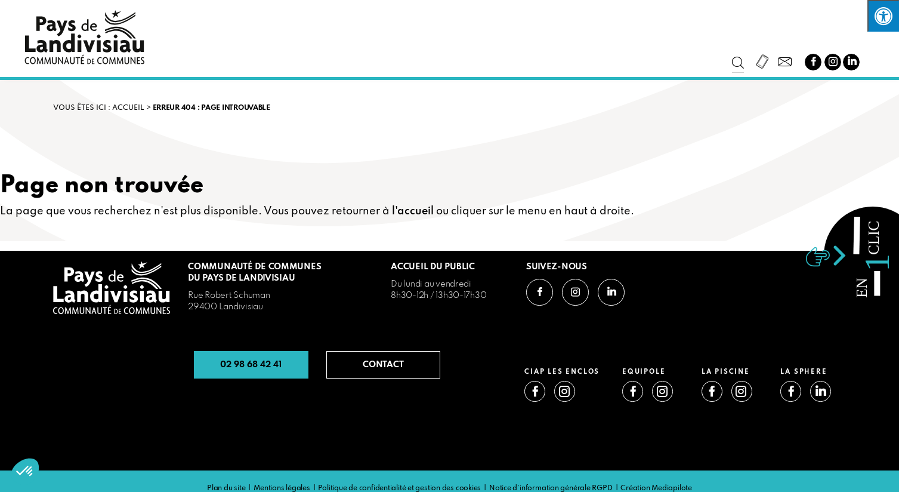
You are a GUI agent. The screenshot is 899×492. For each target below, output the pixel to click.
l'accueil (413, 211)
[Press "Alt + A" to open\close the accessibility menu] (883, 16)
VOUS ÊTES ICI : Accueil (98, 108)
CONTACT (383, 365)
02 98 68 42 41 (251, 365)
